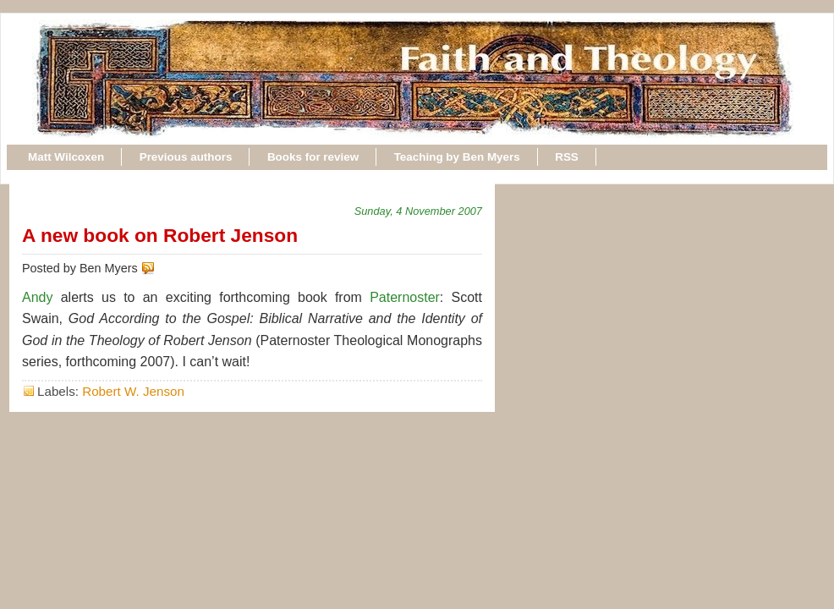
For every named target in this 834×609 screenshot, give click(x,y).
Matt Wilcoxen (66, 157)
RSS (567, 157)
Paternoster (405, 297)
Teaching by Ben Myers (457, 157)
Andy (37, 297)
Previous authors (186, 157)
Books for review (313, 157)
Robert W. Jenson (133, 391)
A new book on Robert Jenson (160, 235)
